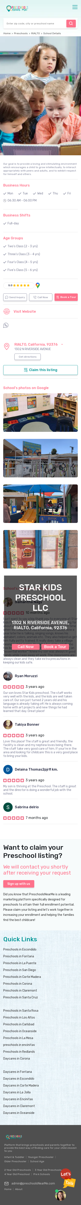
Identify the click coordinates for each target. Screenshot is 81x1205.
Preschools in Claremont (20, 990)
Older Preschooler (15, 1161)
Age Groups (13, 238)
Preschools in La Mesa (18, 1038)
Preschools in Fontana (18, 956)
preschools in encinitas (19, 1045)
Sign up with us (18, 884)
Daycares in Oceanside (18, 1113)
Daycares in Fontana (17, 1072)
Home (7, 33)
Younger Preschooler (41, 1157)
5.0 (10, 285)
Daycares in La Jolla (17, 1092)
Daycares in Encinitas (18, 1099)
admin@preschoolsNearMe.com (29, 1183)
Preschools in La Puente (19, 963)
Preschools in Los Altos (19, 1017)
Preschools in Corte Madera (22, 977)
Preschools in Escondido (19, 949)
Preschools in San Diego (19, 970)
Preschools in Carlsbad (18, 1024)
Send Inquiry (15, 297)
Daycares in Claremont (19, 1106)
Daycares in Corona (16, 1058)
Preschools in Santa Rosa (20, 1011)
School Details (52, 33)
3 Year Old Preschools (48, 1170)
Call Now (26, 646)
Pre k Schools (41, 1174)
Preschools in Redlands (19, 1052)
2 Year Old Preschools (17, 1170)
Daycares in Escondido (18, 1079)
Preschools (21, 33)
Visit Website (19, 311)
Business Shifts (16, 215)
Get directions (28, 356)
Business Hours (16, 185)
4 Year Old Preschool (17, 1174)
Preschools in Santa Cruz (20, 997)
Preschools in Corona (17, 984)
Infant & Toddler (14, 1157)
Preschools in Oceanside (20, 1031)
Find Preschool (71, 23)
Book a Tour (55, 646)
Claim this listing (40, 370)
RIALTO (35, 33)
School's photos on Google (26, 388)
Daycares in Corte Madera (21, 1085)
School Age (37, 1161)
